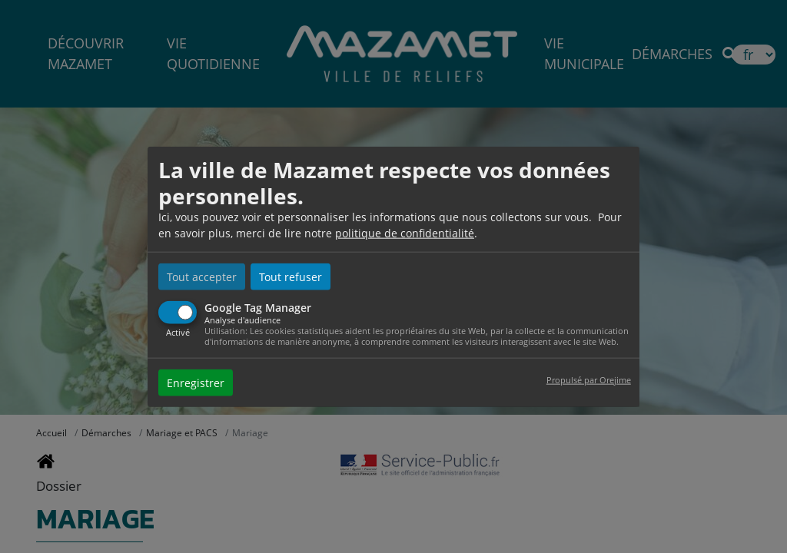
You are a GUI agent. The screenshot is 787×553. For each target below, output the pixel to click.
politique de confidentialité (404, 233)
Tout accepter (202, 277)
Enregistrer (195, 382)
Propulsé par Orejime (588, 379)
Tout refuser (290, 277)
